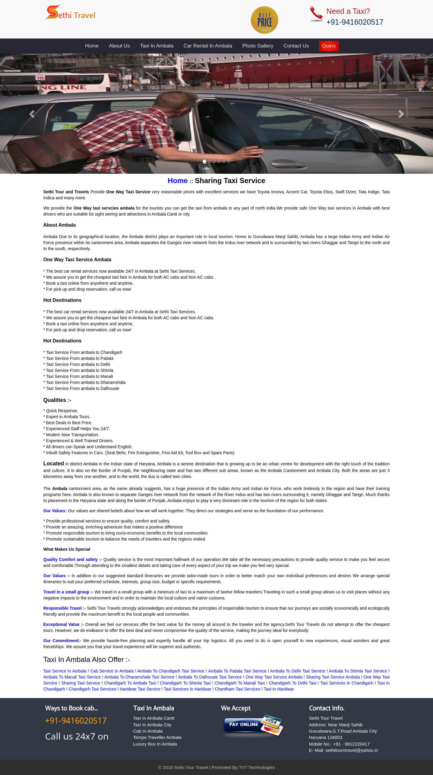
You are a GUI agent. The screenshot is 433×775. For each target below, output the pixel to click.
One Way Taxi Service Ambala (274, 677)
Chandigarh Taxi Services (93, 689)
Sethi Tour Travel (191, 767)
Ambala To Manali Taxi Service (72, 677)
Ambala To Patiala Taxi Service (237, 671)
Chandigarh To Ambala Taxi (130, 683)
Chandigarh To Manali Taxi (240, 683)
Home (92, 46)
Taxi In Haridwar (279, 689)
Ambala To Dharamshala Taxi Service (139, 677)
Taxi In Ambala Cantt (154, 718)
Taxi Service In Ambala (64, 671)
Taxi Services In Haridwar (187, 689)
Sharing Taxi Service (80, 683)
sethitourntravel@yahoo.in (352, 750)
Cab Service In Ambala (112, 671)
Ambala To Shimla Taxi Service (358, 671)
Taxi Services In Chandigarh (346, 683)
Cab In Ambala (148, 731)
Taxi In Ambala (157, 46)
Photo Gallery (257, 46)
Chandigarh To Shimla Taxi (185, 683)
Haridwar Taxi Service (140, 689)
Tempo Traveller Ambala (157, 737)
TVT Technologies (257, 767)
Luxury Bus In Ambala (155, 743)
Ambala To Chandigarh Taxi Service (171, 671)
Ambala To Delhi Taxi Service (297, 671)
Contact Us (296, 46)
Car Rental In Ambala (208, 46)
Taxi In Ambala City (152, 724)
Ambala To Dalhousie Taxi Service (210, 677)
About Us (119, 46)
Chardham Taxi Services (237, 689)
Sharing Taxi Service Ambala (333, 677)
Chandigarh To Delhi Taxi (292, 683)
